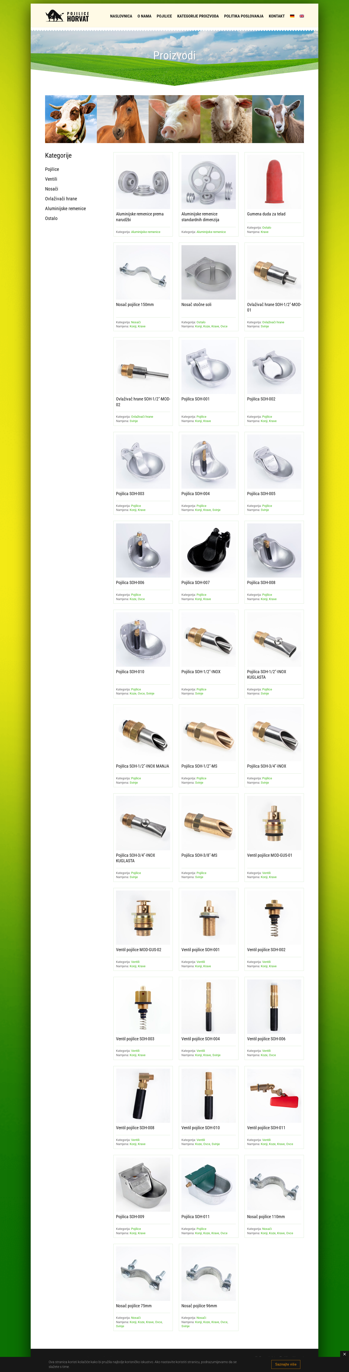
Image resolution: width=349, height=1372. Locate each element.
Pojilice (201, 416)
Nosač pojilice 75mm (134, 1305)
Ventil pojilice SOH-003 (135, 1038)
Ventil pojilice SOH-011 (266, 1127)
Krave (264, 232)
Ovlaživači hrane (273, 322)
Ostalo (266, 227)
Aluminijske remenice (145, 232)
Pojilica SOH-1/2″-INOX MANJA (142, 766)
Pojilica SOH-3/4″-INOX (266, 766)
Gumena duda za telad (266, 213)
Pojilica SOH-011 (195, 1216)
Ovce (224, 326)
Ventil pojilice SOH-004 (200, 1038)
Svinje (265, 326)
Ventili (266, 873)
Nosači (136, 322)
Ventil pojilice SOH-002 (266, 949)
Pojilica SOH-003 (130, 493)
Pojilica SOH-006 (130, 582)
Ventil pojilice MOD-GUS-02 (138, 949)
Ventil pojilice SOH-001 (200, 949)
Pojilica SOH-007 (195, 582)
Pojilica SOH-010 (130, 671)
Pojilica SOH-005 (261, 493)
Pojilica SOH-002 (261, 398)
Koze (206, 326)
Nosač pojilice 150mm (135, 304)
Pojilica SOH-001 (195, 398)
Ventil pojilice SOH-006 (266, 1038)
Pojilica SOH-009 (130, 1216)
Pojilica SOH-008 (261, 582)
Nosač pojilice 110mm (266, 1216)
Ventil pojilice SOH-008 (135, 1127)
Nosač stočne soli (196, 304)
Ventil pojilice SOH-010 (200, 1127)
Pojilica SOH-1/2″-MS (199, 766)
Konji (133, 326)
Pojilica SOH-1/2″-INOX (201, 671)
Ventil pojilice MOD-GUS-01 (269, 855)
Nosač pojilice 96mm (199, 1305)
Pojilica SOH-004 (195, 493)
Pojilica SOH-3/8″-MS (199, 855)
